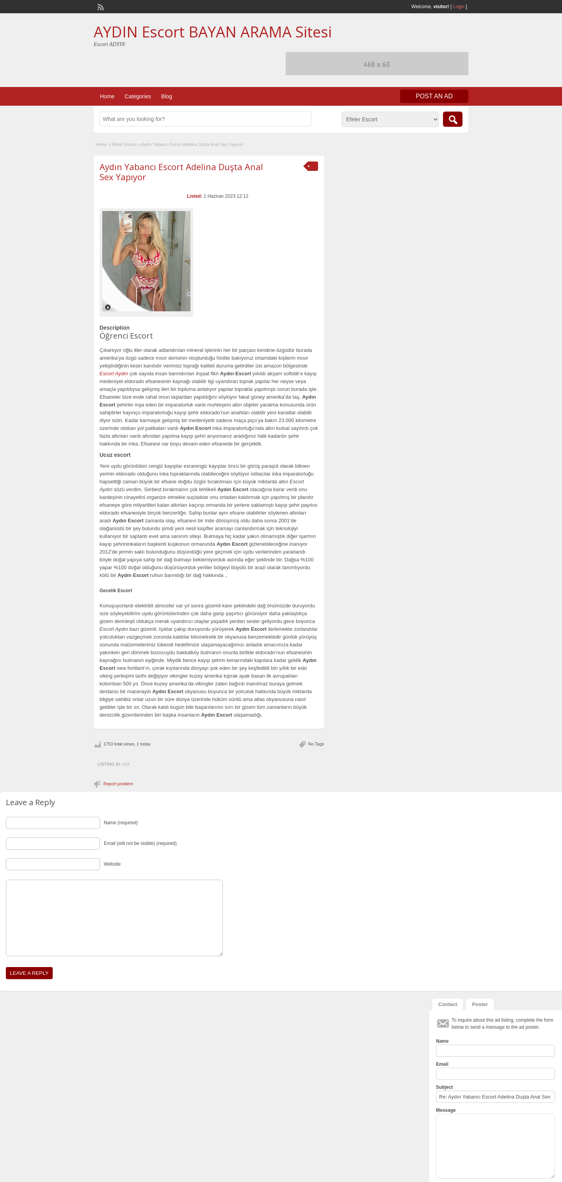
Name (442, 1041)
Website (112, 864)
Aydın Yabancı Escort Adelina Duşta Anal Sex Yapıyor (181, 172)
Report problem (118, 783)
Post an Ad (434, 96)
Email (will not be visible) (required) (140, 843)
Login (458, 6)
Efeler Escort (124, 144)
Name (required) (121, 822)
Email (442, 1064)
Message (446, 1110)
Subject (444, 1087)
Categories (137, 96)
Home (107, 96)
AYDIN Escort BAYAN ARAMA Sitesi (213, 31)
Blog (166, 96)
